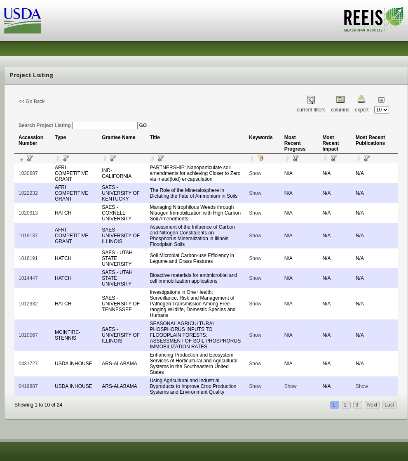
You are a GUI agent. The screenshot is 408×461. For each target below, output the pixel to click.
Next (372, 405)
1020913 (28, 213)
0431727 (28, 363)
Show (255, 173)
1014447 (28, 278)
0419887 (28, 386)
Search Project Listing (78, 125)
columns (340, 110)
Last (389, 405)
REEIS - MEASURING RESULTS (373, 20)
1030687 (28, 173)
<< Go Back (32, 101)
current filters (311, 110)
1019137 (28, 236)
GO (143, 125)
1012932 (28, 304)
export (361, 110)
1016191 (28, 258)
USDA (22, 21)
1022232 (28, 193)
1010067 (28, 335)
